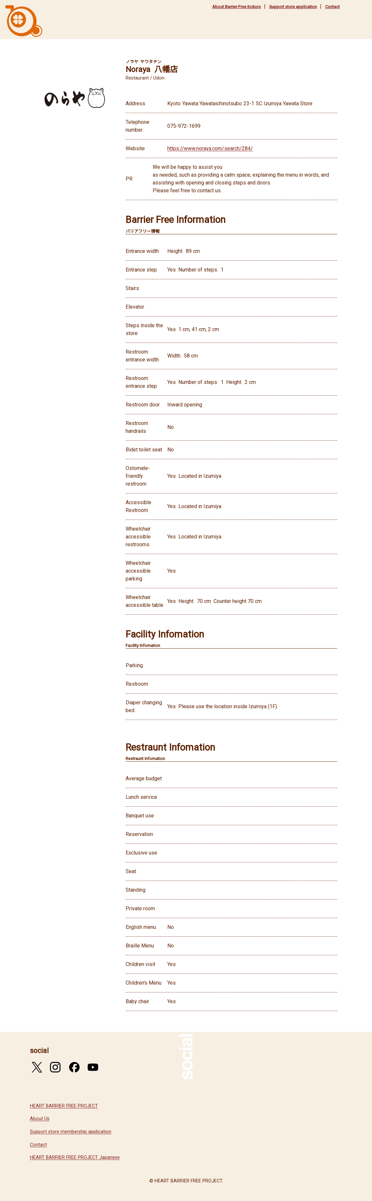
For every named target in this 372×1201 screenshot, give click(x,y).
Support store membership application (70, 1132)
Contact (332, 6)
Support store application (293, 6)
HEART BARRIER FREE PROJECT (64, 1106)
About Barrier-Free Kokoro (236, 6)
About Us (39, 1118)
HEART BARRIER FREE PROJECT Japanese (75, 1157)
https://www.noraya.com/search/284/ (210, 148)
